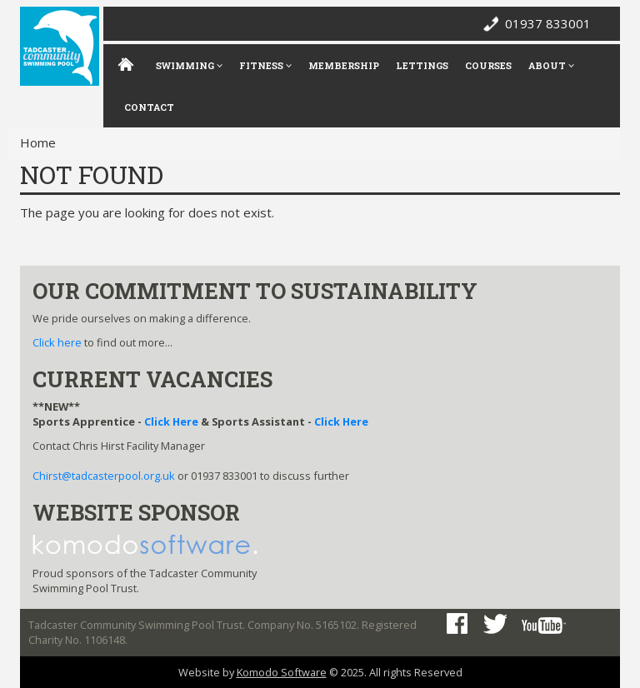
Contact (149, 107)
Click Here (171, 421)
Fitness (265, 65)
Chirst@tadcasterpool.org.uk (103, 475)
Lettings (422, 65)
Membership (343, 65)
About (551, 65)
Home (38, 142)
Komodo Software (282, 672)
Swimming (189, 65)
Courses (488, 65)
